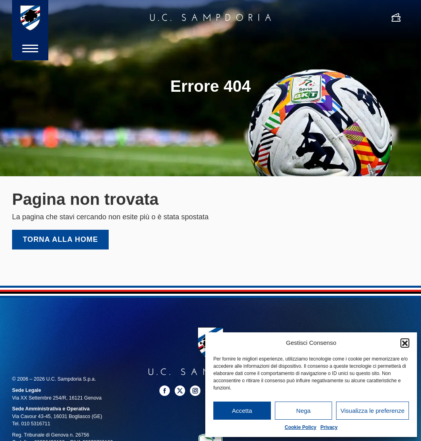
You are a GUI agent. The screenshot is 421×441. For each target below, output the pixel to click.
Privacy (329, 427)
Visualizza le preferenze (372, 410)
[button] (405, 343)
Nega (303, 410)
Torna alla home (60, 239)
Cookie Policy (300, 427)
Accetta (242, 410)
